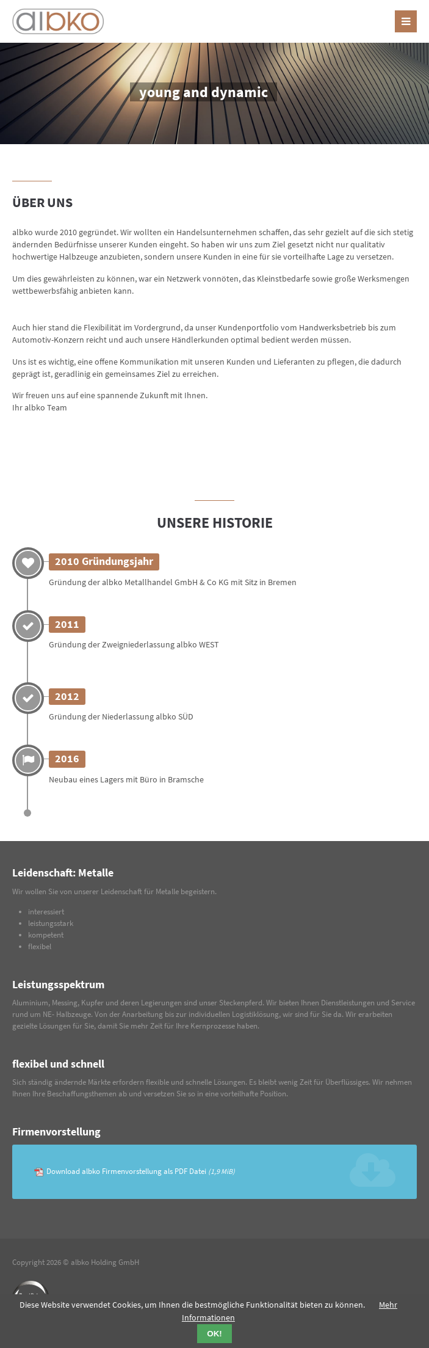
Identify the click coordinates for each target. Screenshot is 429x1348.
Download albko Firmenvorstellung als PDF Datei (140, 1171)
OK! (214, 1333)
